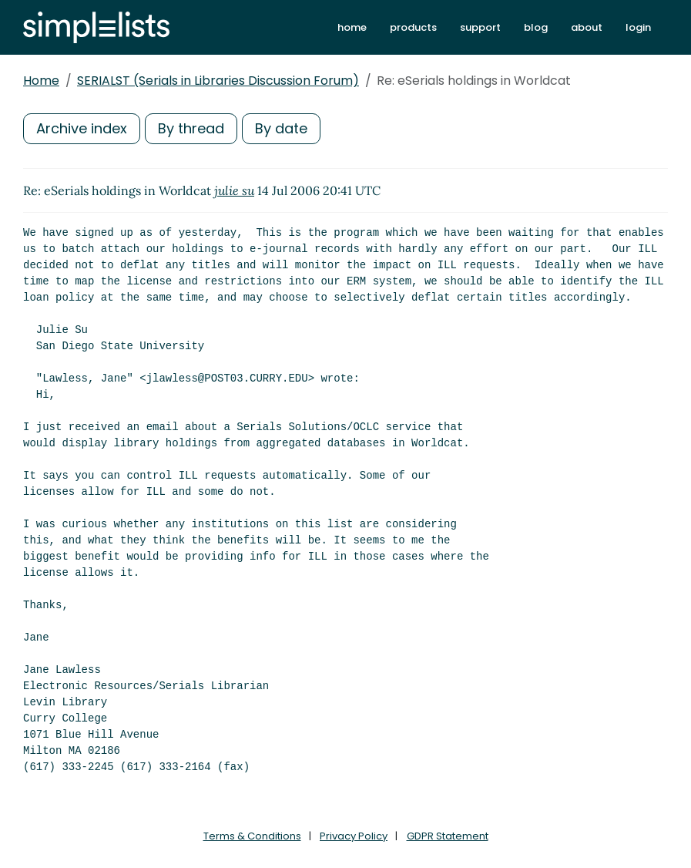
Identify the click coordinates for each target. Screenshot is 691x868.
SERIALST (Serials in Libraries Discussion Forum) (218, 80)
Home (41, 80)
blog (536, 27)
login (638, 27)
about (586, 27)
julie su (234, 190)
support (480, 27)
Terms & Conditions (252, 836)
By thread (191, 128)
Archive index (81, 128)
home (352, 27)
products (413, 27)
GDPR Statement (447, 836)
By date (281, 128)
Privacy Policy (353, 836)
